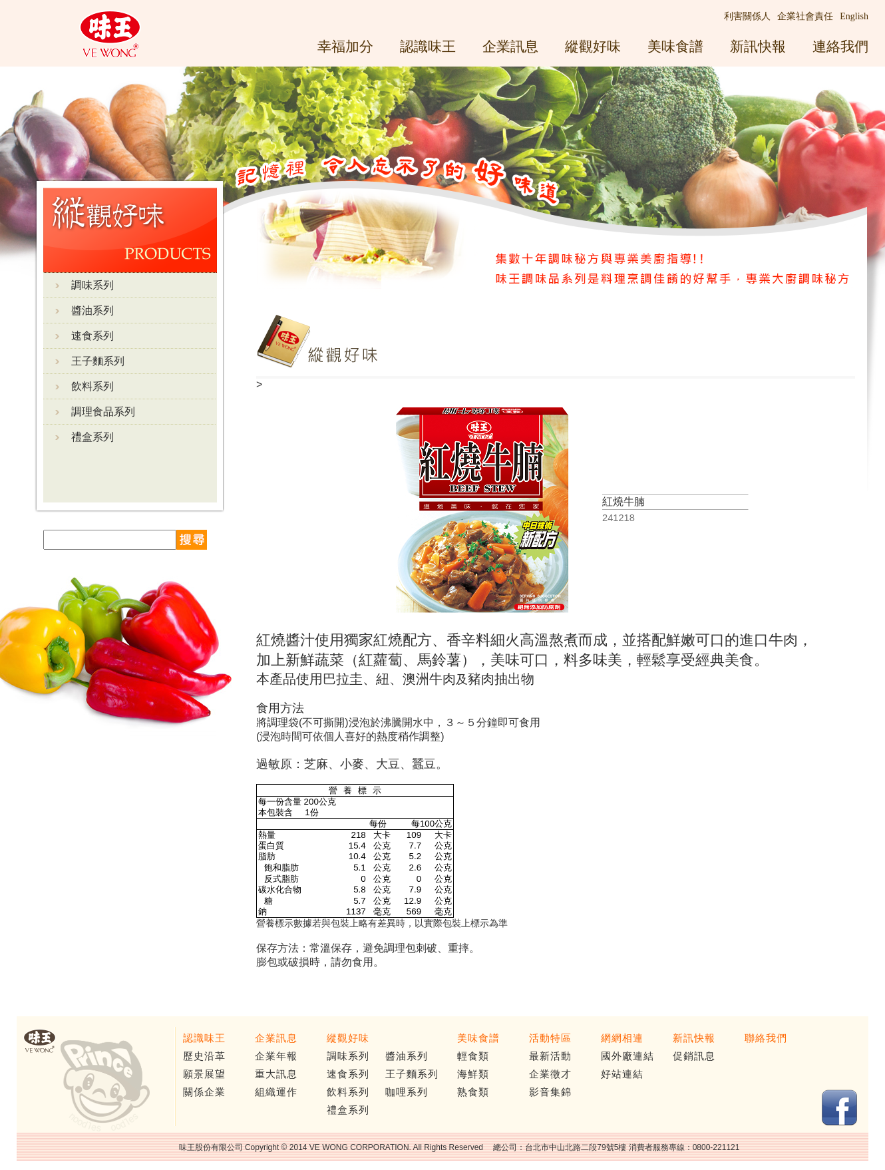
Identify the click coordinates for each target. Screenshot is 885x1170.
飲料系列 (92, 386)
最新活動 (550, 1056)
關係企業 (204, 1092)
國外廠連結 (627, 1056)
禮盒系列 (92, 437)
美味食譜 (675, 46)
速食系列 (92, 335)
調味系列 (92, 285)
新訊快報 (758, 46)
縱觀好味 (593, 46)
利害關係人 (747, 16)
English (854, 16)
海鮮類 (473, 1074)
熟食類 (473, 1092)
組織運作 (276, 1092)
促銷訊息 (694, 1056)
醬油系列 (92, 310)
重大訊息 (276, 1074)
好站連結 (622, 1074)
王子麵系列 (97, 361)
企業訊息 (510, 46)
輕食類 (473, 1056)
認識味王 (428, 46)
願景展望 (204, 1074)
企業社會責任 (805, 16)
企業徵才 (550, 1074)
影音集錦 (550, 1092)
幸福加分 (345, 46)
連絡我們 (840, 46)
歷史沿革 (204, 1056)
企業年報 (276, 1056)
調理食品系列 (103, 411)
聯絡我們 (766, 1038)
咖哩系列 (406, 1092)
